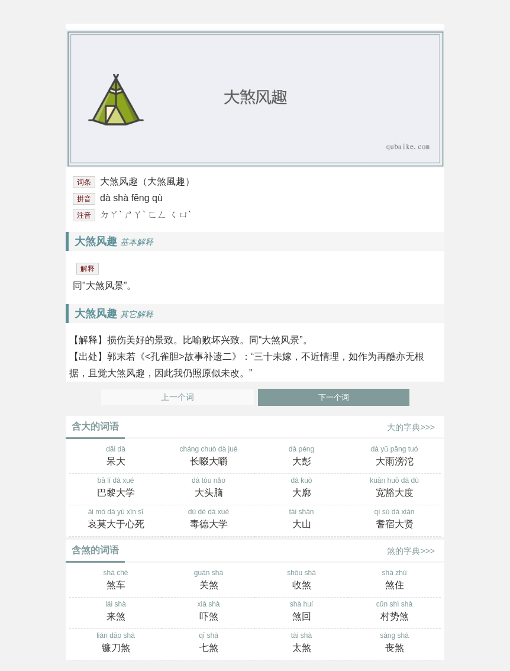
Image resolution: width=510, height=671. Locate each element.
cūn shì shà (394, 612)
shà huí (301, 612)
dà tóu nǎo (208, 488)
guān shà (208, 580)
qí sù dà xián (394, 519)
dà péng (301, 457)
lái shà (115, 612)
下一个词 (333, 397)
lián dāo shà (115, 643)
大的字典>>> (411, 427)
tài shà (301, 643)
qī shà (208, 643)
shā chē (115, 580)
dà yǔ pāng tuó (394, 457)
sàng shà (394, 643)
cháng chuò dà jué (208, 457)
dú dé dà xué (208, 519)
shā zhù (394, 580)
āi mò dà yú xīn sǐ (115, 519)
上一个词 (177, 397)
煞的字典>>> (411, 551)
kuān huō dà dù (394, 488)
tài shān (301, 519)
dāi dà (115, 457)
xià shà (208, 612)
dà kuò (301, 488)
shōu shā (301, 580)
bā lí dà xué (115, 488)
